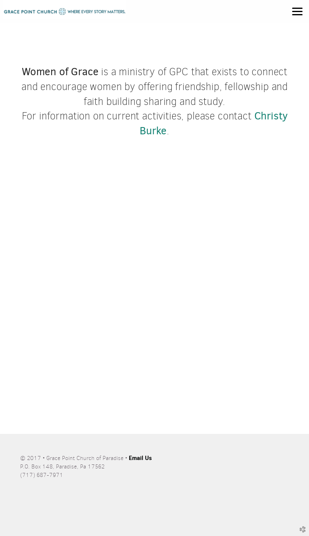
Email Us (140, 458)
